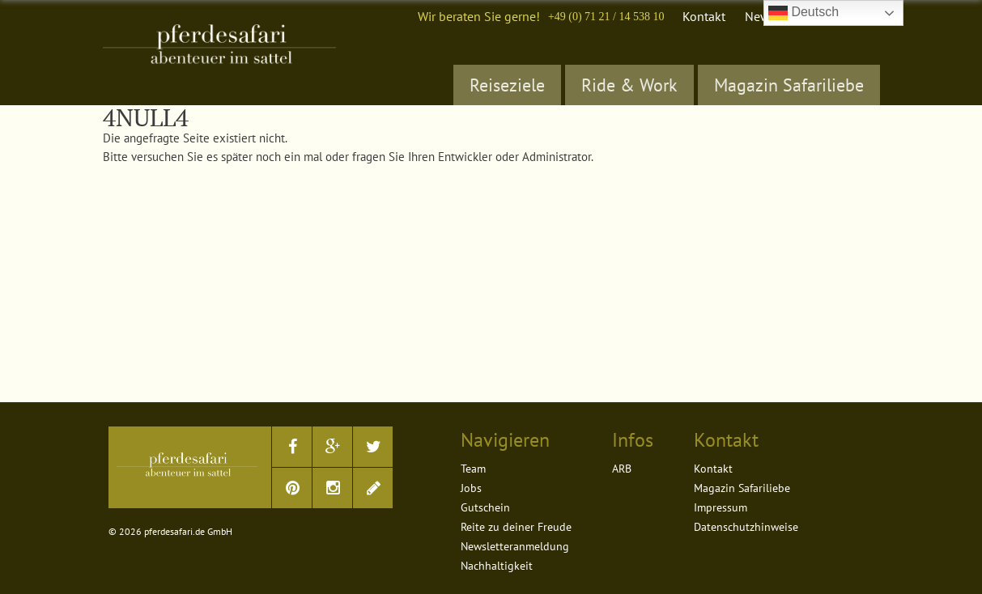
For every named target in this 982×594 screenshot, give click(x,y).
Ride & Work (629, 85)
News (760, 16)
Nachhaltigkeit (497, 565)
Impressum (720, 507)
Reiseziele (507, 85)
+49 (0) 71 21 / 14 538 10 (606, 17)
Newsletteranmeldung (515, 546)
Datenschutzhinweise (746, 527)
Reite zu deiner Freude (516, 527)
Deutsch (803, 13)
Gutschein (485, 507)
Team (473, 468)
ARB (621, 468)
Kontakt (703, 16)
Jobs (471, 488)
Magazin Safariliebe (789, 85)
